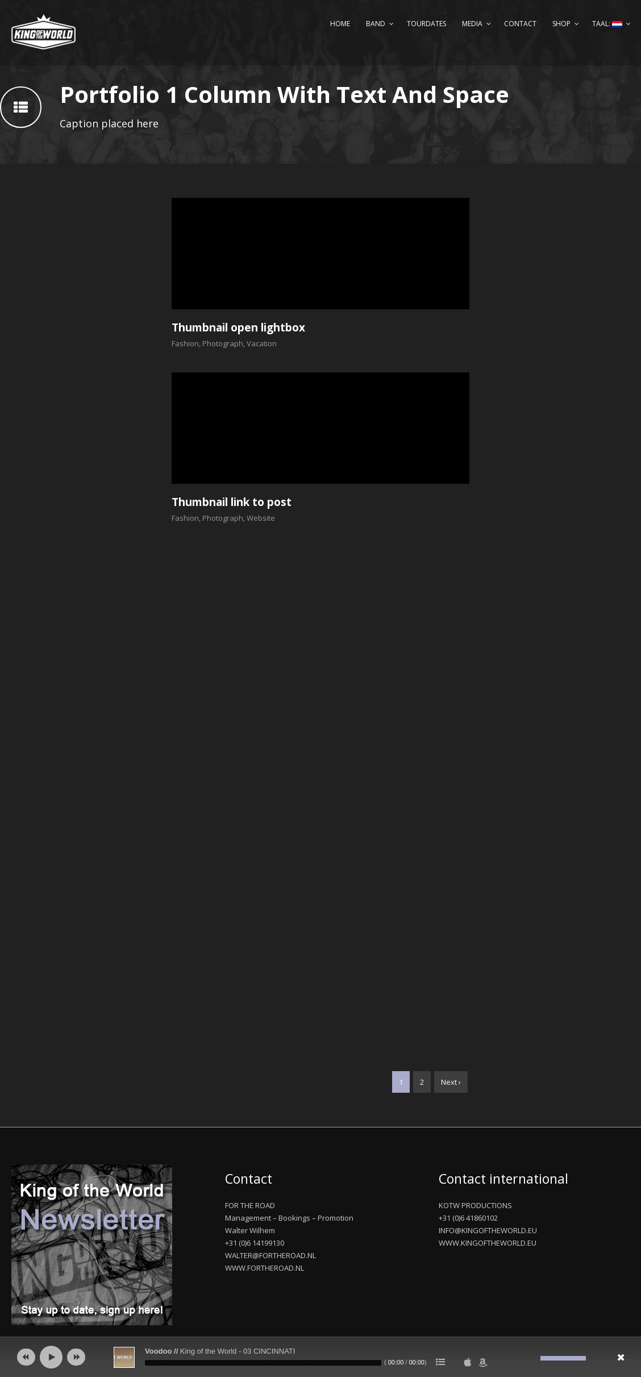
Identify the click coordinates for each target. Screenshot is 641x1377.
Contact (520, 23)
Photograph (222, 343)
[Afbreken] (532, 1358)
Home (340, 23)
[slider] (263, 1363)
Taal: (607, 23)
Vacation (262, 343)
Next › (451, 1082)
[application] (320, 1357)
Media (472, 23)
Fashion (185, 343)
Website (261, 518)
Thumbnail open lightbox (238, 327)
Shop (561, 23)
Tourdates (426, 23)
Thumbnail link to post (232, 502)
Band (375, 23)
